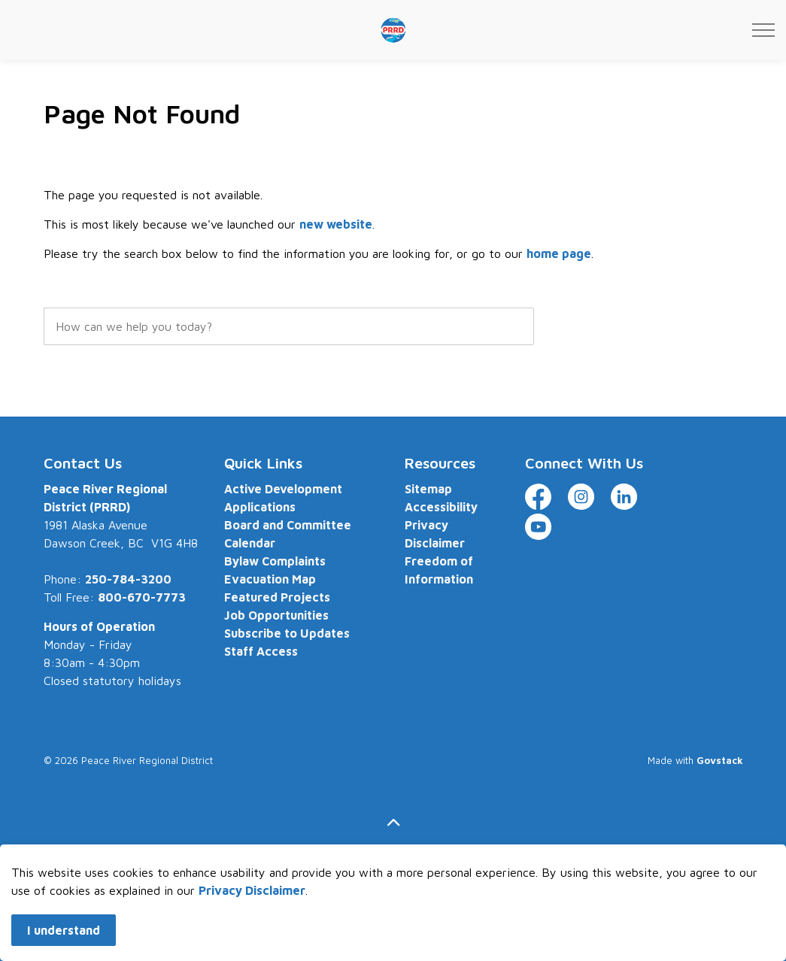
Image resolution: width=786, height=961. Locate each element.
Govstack (719, 760)
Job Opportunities (276, 615)
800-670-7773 (142, 597)
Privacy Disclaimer (252, 903)
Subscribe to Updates (287, 633)
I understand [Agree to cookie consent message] (63, 943)
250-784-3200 (128, 579)
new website (335, 224)
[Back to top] (393, 823)
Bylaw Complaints (275, 561)
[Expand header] (763, 30)
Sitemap (428, 489)
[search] (289, 326)
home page (559, 253)
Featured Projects (277, 597)
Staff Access (261, 651)
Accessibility (441, 507)
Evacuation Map (270, 579)
